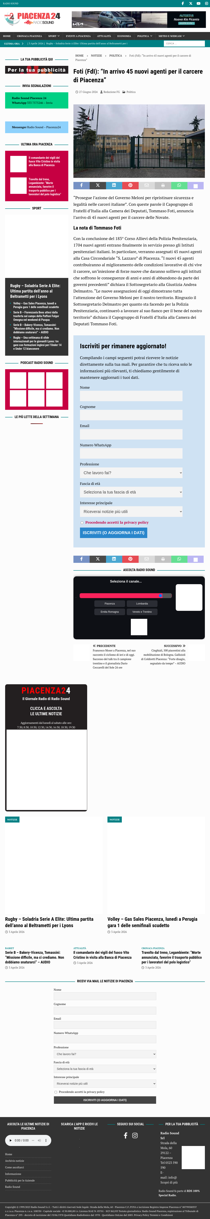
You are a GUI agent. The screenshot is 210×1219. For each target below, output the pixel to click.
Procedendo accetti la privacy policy (116, 522)
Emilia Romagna (110, 611)
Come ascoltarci (14, 1167)
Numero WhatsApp (95, 444)
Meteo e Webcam (170, 36)
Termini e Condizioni (161, 1215)
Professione (89, 464)
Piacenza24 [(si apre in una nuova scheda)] (53, 127)
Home (7, 36)
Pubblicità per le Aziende (20, 1180)
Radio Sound (10, 3)
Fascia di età (90, 483)
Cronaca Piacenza (29, 36)
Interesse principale (96, 502)
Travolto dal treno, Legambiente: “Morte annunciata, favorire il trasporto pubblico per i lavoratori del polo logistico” (45, 187)
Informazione (13, 1174)
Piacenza (110, 603)
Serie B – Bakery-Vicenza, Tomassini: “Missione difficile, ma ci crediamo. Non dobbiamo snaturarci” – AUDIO (36, 328)
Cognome (88, 406)
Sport (52, 36)
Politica (143, 36)
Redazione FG (112, 92)
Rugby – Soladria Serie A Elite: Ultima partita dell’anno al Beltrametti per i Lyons (35, 291)
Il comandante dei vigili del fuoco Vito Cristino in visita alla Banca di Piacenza (44, 161)
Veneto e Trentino (142, 611)
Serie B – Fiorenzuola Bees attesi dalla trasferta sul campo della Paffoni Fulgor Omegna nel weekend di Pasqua (36, 316)
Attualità (104, 36)
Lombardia (142, 603)
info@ (172, 1177)
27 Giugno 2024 (88, 92)
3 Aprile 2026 (16, 932)
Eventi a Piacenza (78, 36)
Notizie (96, 55)
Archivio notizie (14, 1161)
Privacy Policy (141, 1215)
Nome (85, 387)
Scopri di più (169, 1182)
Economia (124, 36)
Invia (49, 103)
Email (84, 425)
